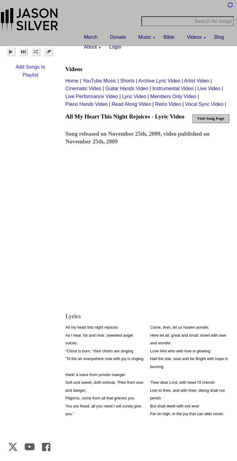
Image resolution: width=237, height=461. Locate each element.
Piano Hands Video (86, 104)
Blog (219, 37)
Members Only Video (173, 96)
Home (72, 80)
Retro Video (168, 104)
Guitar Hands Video (126, 88)
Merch (91, 37)
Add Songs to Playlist (30, 71)
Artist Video (196, 80)
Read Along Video (131, 104)
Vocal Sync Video (204, 104)
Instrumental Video (172, 88)
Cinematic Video (83, 88)
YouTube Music (99, 80)
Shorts (127, 80)
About (90, 47)
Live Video (209, 88)
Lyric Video (134, 96)
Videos (194, 37)
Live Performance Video (91, 96)
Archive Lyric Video (159, 80)
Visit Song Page (210, 118)
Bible (169, 37)
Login (115, 47)
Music (144, 37)
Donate (118, 37)
